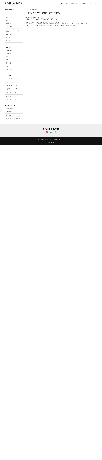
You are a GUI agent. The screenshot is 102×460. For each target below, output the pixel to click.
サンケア (8, 41)
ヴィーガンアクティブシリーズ (13, 79)
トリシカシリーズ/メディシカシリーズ (14, 89)
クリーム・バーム (10, 37)
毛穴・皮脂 (8, 63)
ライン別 (93, 3)
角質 (7, 66)
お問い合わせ (9, 115)
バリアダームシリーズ (11, 85)
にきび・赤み (9, 69)
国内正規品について (11, 108)
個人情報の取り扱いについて (13, 118)
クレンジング (9, 17)
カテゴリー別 (74, 3)
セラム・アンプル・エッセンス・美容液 (14, 30)
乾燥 (7, 56)
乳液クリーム (9, 34)
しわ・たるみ (9, 53)
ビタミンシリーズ (10, 96)
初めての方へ (64, 3)
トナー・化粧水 (9, 26)
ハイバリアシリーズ (11, 99)
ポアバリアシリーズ (11, 93)
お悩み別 (84, 3)
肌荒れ (7, 60)
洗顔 (7, 20)
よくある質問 (9, 111)
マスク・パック (9, 23)
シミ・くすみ (9, 50)
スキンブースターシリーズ (12, 82)
